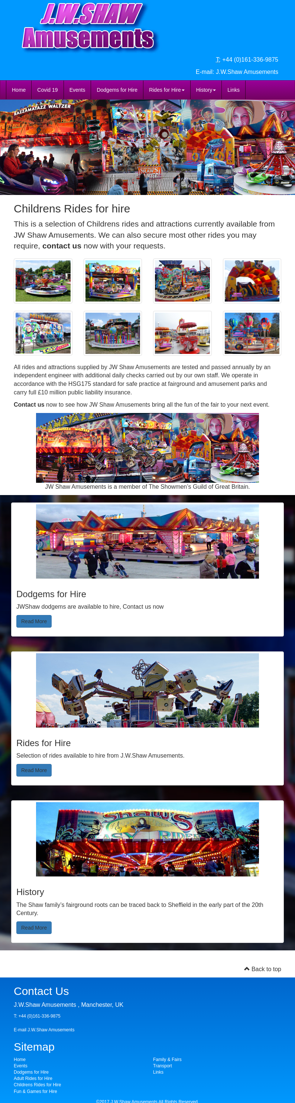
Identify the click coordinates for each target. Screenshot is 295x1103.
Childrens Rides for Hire (37, 1084)
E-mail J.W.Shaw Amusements (44, 1029)
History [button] (206, 90)
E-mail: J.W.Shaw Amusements (237, 72)
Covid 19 (47, 90)
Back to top (263, 969)
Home (19, 90)
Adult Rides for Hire (33, 1078)
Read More (34, 621)
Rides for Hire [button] (167, 90)
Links (233, 90)
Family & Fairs (167, 1059)
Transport (162, 1065)
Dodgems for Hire (117, 90)
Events (77, 90)
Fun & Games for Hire (35, 1091)
